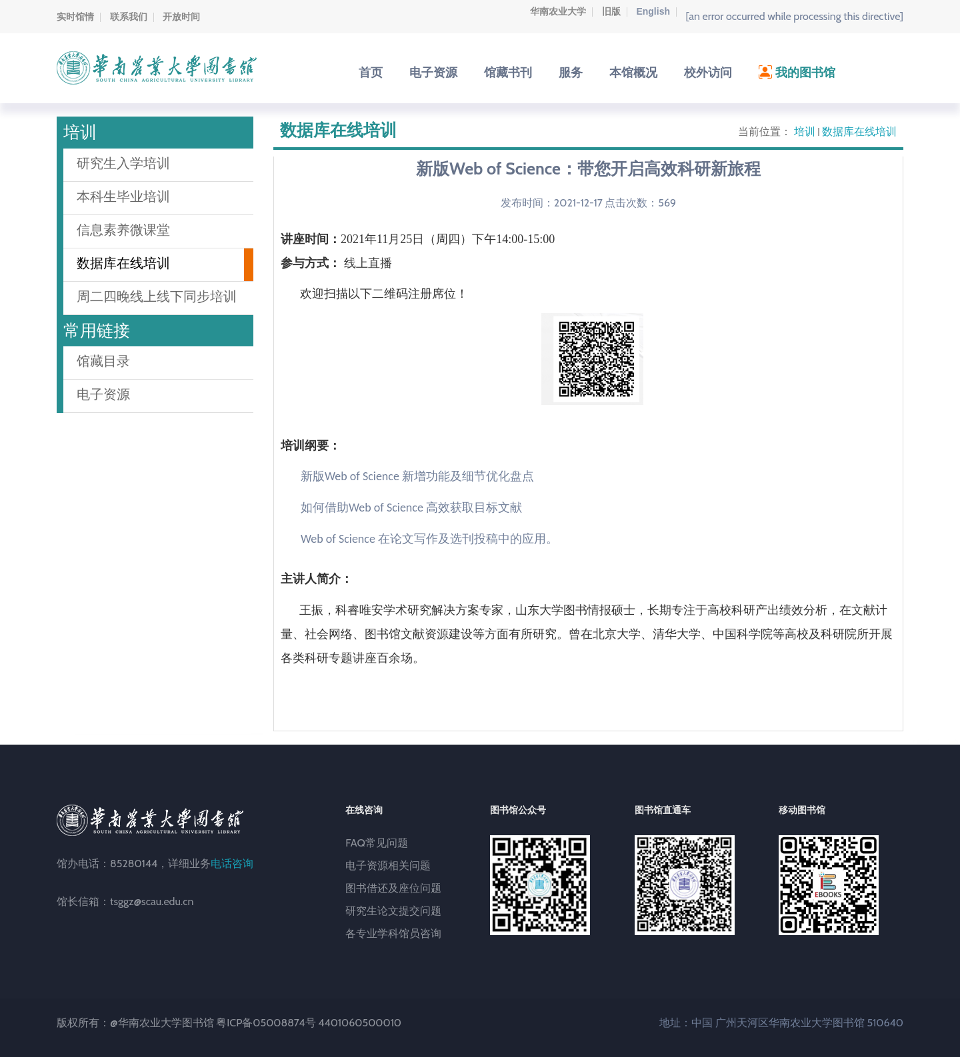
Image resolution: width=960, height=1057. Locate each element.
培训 (804, 131)
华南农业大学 (558, 11)
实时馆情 (75, 16)
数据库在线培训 (859, 131)
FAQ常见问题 (376, 843)
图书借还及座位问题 (393, 888)
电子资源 (103, 394)
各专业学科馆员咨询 (393, 933)
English (653, 11)
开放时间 (181, 16)
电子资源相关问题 (388, 865)
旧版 (611, 11)
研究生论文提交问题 (393, 910)
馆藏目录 (103, 361)
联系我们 (128, 16)
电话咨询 (232, 863)
